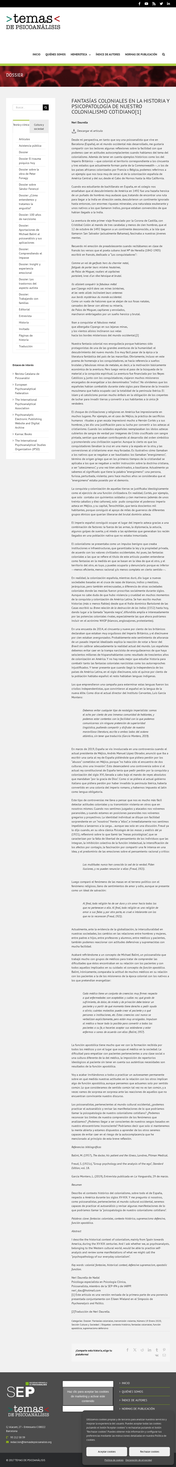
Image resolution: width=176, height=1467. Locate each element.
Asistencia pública (30, 145)
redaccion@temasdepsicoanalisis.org (31, 1442)
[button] (163, 49)
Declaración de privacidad (138, 1460)
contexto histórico (121, 1324)
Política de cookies (113, 1460)
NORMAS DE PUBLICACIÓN (138, 1409)
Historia (24, 322)
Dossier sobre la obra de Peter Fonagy (29, 174)
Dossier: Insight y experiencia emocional (29, 268)
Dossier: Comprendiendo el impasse (30, 253)
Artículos (24, 139)
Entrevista (25, 316)
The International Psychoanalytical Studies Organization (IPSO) (30, 445)
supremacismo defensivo (95, 1328)
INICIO (126, 1383)
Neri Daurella (80, 122)
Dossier (23, 152)
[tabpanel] (31, 243)
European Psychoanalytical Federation (25, 389)
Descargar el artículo (87, 131)
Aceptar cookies (107, 1451)
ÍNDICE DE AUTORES (134, 1400)
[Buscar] (46, 107)
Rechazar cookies (149, 1451)
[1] (73, 1295)
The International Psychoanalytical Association (26, 404)
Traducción (26, 346)
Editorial (24, 309)
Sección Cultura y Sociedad (85, 1324)
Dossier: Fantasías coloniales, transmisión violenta (110, 1320)
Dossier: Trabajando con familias (28, 299)
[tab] (21, 124)
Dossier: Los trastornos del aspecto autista (28, 283)
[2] (137, 335)
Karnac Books (23, 434)
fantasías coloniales (141, 1324)
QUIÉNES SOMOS (132, 1391)
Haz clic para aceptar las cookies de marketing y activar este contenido (88, 1396)
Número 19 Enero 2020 (149, 1320)
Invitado (24, 329)
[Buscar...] (28, 107)
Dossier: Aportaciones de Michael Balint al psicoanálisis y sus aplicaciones (30, 234)
